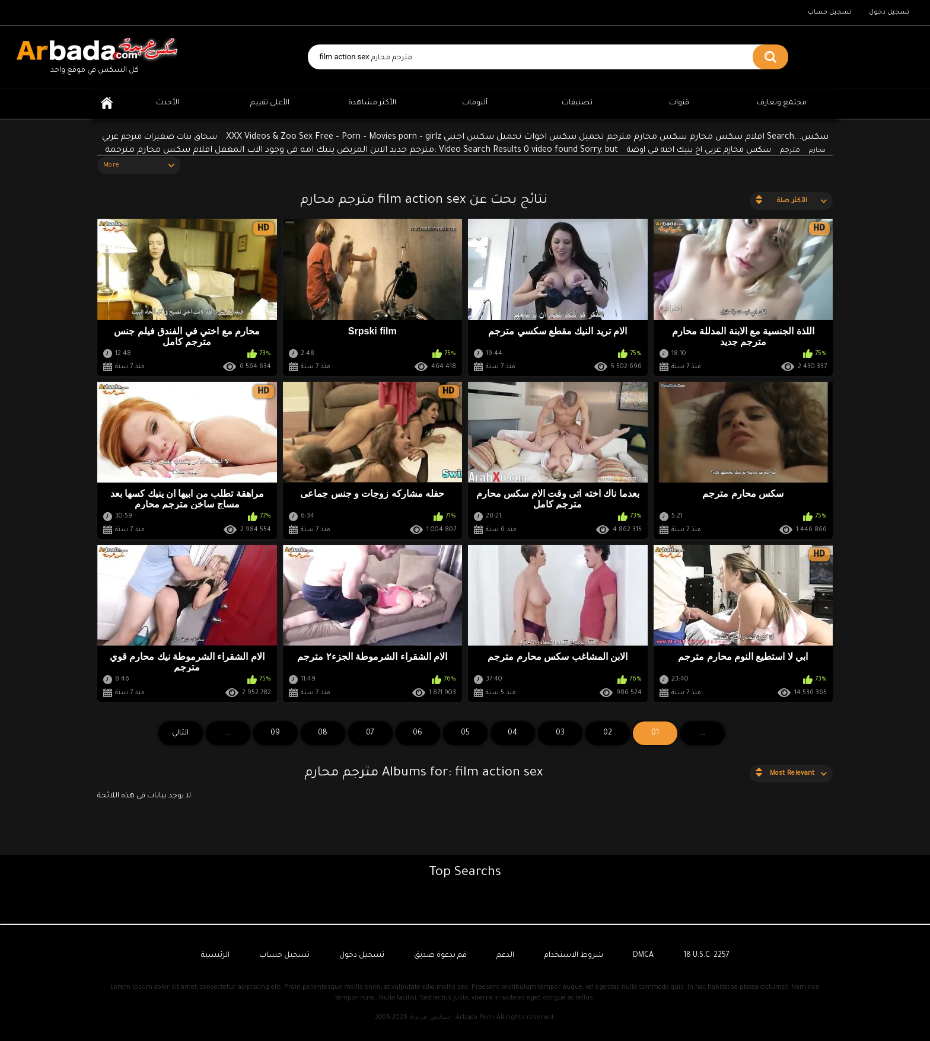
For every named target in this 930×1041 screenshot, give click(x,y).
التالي (180, 733)
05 (465, 733)
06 (417, 733)
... (228, 733)
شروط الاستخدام (573, 955)
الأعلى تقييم (269, 103)
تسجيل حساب (829, 12)
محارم (817, 150)
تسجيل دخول (889, 12)
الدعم (505, 955)
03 (560, 733)
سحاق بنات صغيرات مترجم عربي (159, 137)
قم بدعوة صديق (440, 955)
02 (607, 733)
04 (512, 733)
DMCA (643, 955)
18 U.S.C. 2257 (706, 955)
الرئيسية (106, 103)
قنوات (679, 103)
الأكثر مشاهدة (372, 103)
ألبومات (475, 103)
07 (370, 733)
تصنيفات (577, 103)
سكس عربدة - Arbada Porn (452, 1017)
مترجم (790, 151)
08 (322, 733)
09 (275, 733)
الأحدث (167, 103)
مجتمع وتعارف (782, 103)
